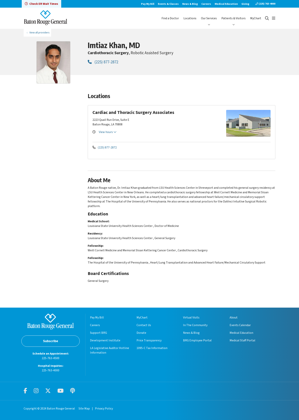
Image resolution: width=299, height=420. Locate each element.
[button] (273, 18)
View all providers (39, 33)
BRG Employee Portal (197, 340)
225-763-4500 (50, 358)
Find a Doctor (170, 18)
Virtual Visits (191, 317)
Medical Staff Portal (242, 340)
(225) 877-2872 (103, 62)
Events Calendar (240, 325)
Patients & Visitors (233, 18)
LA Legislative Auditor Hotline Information (109, 350)
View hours (108, 132)
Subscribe (50, 341)
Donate (141, 333)
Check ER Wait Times (41, 4)
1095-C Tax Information (152, 348)
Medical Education (226, 4)
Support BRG (98, 333)
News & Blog (190, 4)
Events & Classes (168, 4)
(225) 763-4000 (265, 4)
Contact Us (144, 325)
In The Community (195, 325)
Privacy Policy (104, 408)
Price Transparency (149, 340)
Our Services (209, 18)
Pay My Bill (147, 4)
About (234, 317)
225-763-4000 (50, 370)
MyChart (255, 18)
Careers (206, 4)
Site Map (84, 408)
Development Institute (105, 340)
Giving (245, 4)
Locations (189, 18)
